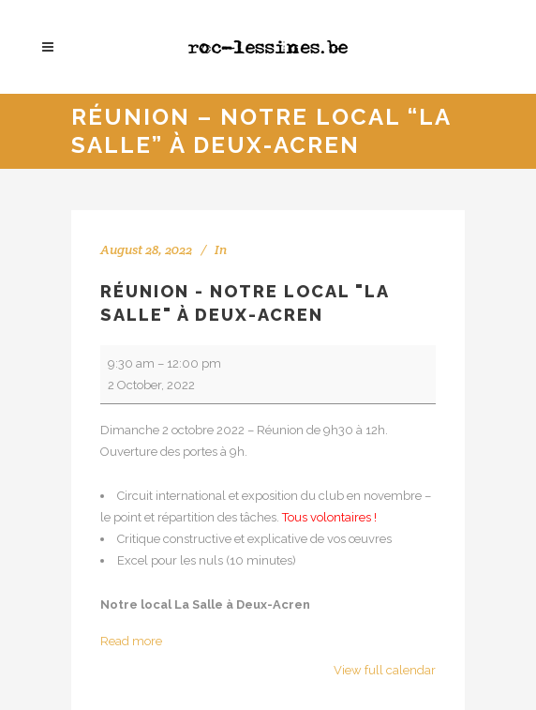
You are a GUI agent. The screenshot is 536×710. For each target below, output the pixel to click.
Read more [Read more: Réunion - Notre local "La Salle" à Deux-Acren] (131, 641)
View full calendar (385, 670)
